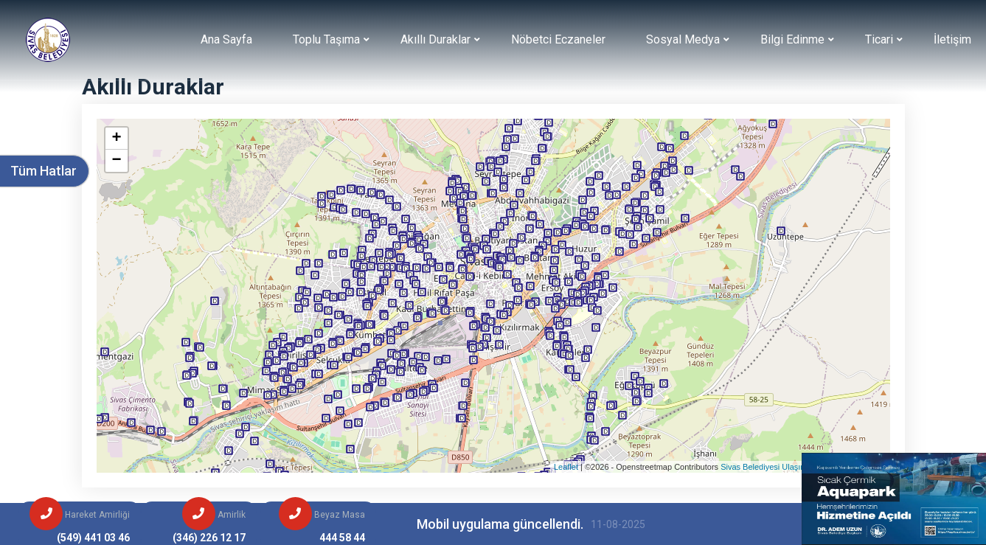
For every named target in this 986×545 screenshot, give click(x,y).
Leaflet (566, 466)
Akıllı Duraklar (435, 39)
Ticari (879, 39)
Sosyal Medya (683, 39)
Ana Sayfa (226, 39)
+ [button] (116, 139)
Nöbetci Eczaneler (558, 39)
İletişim (952, 39)
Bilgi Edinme (792, 39)
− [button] (116, 161)
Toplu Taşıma (326, 39)
